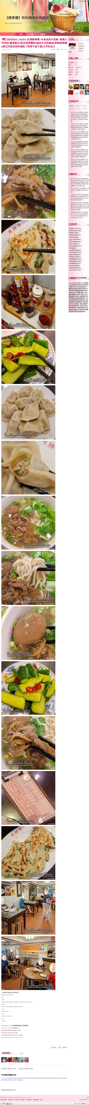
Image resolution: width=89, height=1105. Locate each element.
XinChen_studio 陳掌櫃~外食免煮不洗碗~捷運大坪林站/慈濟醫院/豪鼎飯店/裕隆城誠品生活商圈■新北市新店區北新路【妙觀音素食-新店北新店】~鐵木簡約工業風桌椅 (34, 1079)
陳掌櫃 (70, 51)
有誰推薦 (7, 1053)
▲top (88, 1097)
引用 (60, 1047)
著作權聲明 (29, 1099)
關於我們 (10, 1099)
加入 (79, 1103)
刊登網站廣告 (3, 1099)
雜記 (14, 1068)
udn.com (87, 1099)
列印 (66, 1047)
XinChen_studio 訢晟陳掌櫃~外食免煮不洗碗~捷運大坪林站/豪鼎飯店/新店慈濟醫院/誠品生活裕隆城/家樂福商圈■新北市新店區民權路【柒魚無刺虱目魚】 (79, 135)
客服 (41, 1099)
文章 (20, 34)
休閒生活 (9, 1068)
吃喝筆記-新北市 (28, 1068)
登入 (75, 1103)
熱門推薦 (85, 108)
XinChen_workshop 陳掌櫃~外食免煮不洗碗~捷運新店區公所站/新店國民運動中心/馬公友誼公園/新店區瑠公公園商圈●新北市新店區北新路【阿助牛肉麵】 (79, 163)
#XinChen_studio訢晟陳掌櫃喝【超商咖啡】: (15, 1025)
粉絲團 (4, 1103)
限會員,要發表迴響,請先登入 (8, 1090)
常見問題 (16, 1099)
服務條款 (22, 1099)
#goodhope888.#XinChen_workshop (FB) (11, 1037)
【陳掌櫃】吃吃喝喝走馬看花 (27, 18)
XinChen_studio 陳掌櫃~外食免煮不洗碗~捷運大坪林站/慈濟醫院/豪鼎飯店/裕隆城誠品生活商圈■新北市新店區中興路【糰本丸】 (79, 126)
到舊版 (53, 18)
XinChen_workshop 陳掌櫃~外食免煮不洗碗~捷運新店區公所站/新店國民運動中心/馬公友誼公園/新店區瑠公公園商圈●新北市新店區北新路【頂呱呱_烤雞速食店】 (79, 153)
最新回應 (78, 106)
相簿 (31, 34)
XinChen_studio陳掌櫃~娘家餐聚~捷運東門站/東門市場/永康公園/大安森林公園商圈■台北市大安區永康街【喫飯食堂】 (79, 144)
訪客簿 (43, 34)
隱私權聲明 (36, 1099)
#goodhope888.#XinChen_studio (12, 1035)
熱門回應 (78, 108)
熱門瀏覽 (71, 108)
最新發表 (71, 106)
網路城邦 (83, 1103)
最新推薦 (85, 106)
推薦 (54, 1047)
